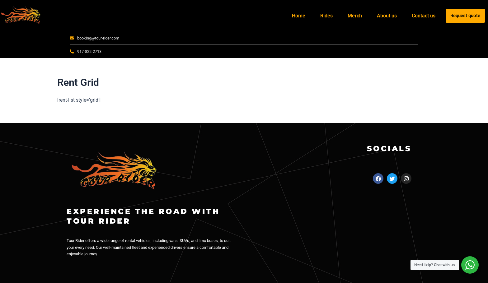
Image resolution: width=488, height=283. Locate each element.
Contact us (423, 16)
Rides (326, 16)
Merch (355, 16)
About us (387, 16)
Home (298, 16)
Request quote (465, 15)
